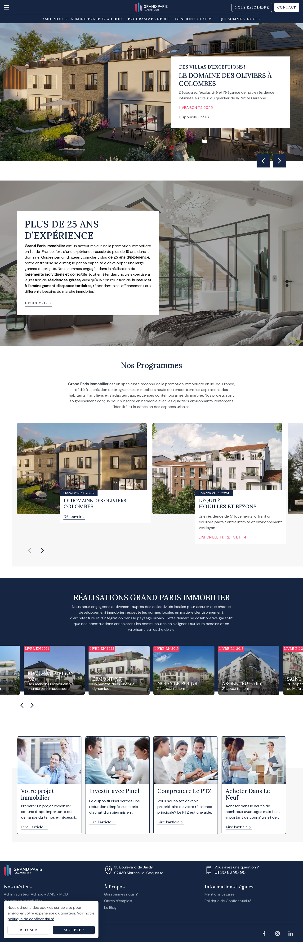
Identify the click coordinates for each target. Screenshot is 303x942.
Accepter (74, 930)
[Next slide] (279, 160)
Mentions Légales (220, 894)
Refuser (28, 930)
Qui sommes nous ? (121, 894)
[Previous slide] (30, 550)
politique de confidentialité (31, 918)
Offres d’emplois (118, 900)
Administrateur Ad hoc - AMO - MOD (36, 894)
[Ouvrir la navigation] (8, 7)
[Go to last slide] (263, 160)
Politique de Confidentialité (228, 900)
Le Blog (110, 907)
